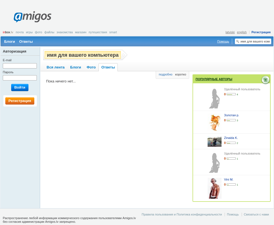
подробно (165, 74)
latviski (230, 32)
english (242, 32)
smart (113, 32)
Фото (38, 32)
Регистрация (261, 32)
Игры (29, 32)
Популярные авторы (214, 79)
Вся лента (56, 67)
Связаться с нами (256, 214)
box (8, 32)
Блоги (9, 41)
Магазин (80, 32)
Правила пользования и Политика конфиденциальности (182, 214)
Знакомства (65, 32)
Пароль (8, 72)
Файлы (49, 32)
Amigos (32, 16)
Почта (20, 32)
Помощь (223, 41)
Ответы (26, 41)
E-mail (7, 60)
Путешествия (98, 32)
